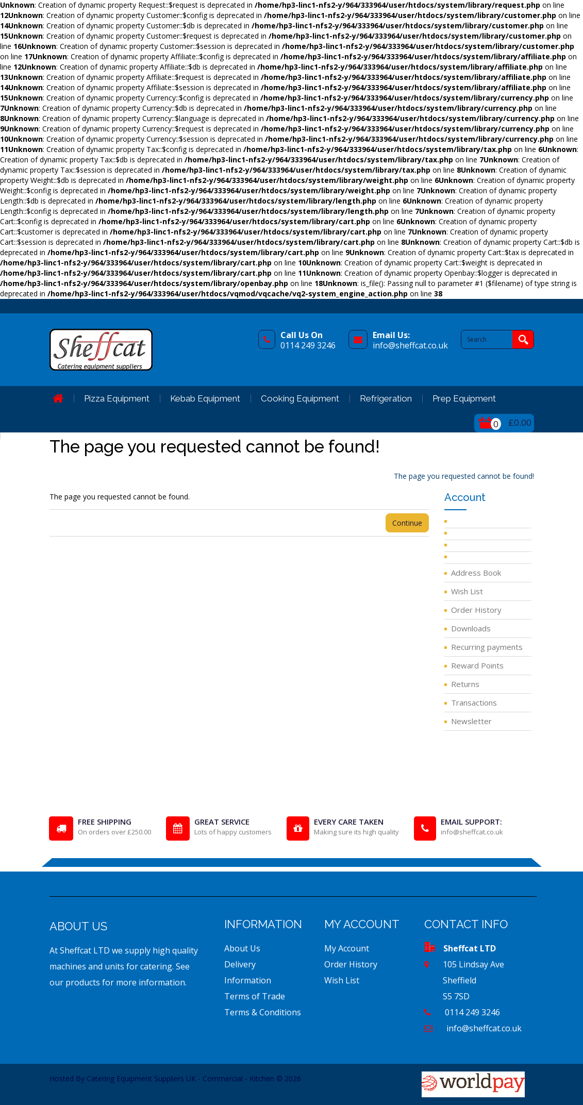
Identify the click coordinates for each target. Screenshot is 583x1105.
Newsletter (471, 721)
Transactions (474, 702)
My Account (346, 948)
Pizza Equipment (116, 398)
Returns (465, 684)
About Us (242, 948)
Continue (407, 523)
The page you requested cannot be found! (464, 476)
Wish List (467, 591)
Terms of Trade (254, 996)
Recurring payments (487, 647)
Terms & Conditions (262, 1012)
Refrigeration (386, 398)
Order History (476, 610)
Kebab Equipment (205, 398)
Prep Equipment (464, 398)
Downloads (471, 628)
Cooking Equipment (300, 398)
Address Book (476, 572)
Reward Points (477, 665)
